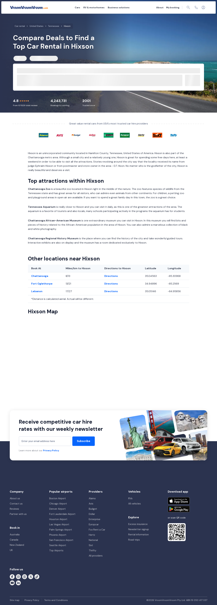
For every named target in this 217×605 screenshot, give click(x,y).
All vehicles (134, 503)
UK (11, 550)
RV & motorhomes (94, 7)
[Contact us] (196, 7)
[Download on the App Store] (179, 500)
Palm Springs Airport (60, 529)
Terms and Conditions (56, 600)
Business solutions (119, 7)
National (93, 540)
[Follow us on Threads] (24, 576)
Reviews (14, 508)
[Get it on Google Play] (179, 509)
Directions (111, 276)
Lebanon (36, 291)
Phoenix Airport (57, 535)
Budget (93, 508)
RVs (130, 498)
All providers (96, 555)
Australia (15, 534)
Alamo (92, 498)
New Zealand (17, 545)
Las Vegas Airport (59, 524)
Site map (15, 600)
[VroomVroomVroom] (29, 7)
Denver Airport (57, 508)
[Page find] (188, 7)
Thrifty (92, 550)
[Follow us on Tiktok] (36, 576)
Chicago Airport (58, 503)
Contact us (16, 503)
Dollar (92, 514)
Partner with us (18, 514)
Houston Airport (58, 519)
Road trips (134, 539)
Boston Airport (57, 498)
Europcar (94, 524)
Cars (77, 7)
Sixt (91, 545)
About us (15, 498)
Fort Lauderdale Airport (62, 514)
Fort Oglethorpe (42, 283)
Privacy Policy (51, 450)
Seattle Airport (57, 545)
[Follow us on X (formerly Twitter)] (30, 576)
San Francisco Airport (61, 540)
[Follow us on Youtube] (12, 582)
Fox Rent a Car (97, 529)
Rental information (138, 534)
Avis (91, 503)
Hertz (92, 535)
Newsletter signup (138, 529)
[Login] (203, 7)
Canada (14, 539)
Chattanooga (39, 276)
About (160, 7)
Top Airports (56, 550)
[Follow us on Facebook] (12, 576)
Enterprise (94, 519)
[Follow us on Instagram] (18, 576)
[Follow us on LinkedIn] (18, 582)
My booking (172, 7)
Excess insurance (138, 524)
